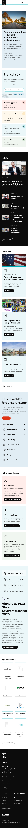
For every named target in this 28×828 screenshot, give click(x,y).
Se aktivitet (9, 291)
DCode (18, 822)
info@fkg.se (5, 788)
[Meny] (23, 2)
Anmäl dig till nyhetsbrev (12, 499)
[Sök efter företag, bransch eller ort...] (14, 90)
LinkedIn (17, 798)
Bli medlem (6, 418)
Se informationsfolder (12, 526)
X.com (17, 803)
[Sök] (22, 89)
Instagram (18, 801)
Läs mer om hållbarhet (12, 556)
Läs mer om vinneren (10, 647)
